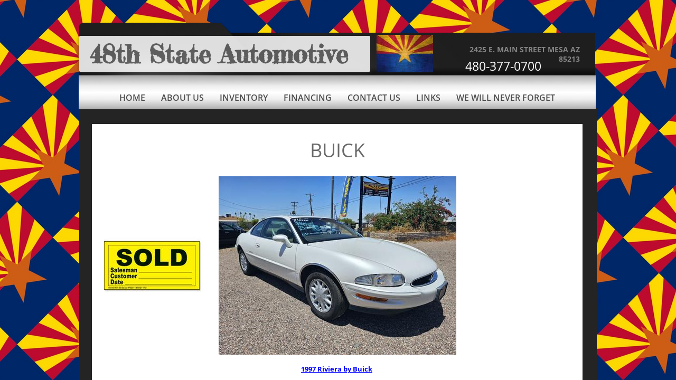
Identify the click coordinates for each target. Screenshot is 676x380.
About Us (182, 97)
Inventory (244, 97)
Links (428, 97)
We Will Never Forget (505, 97)
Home (132, 97)
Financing (308, 97)
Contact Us (374, 97)
